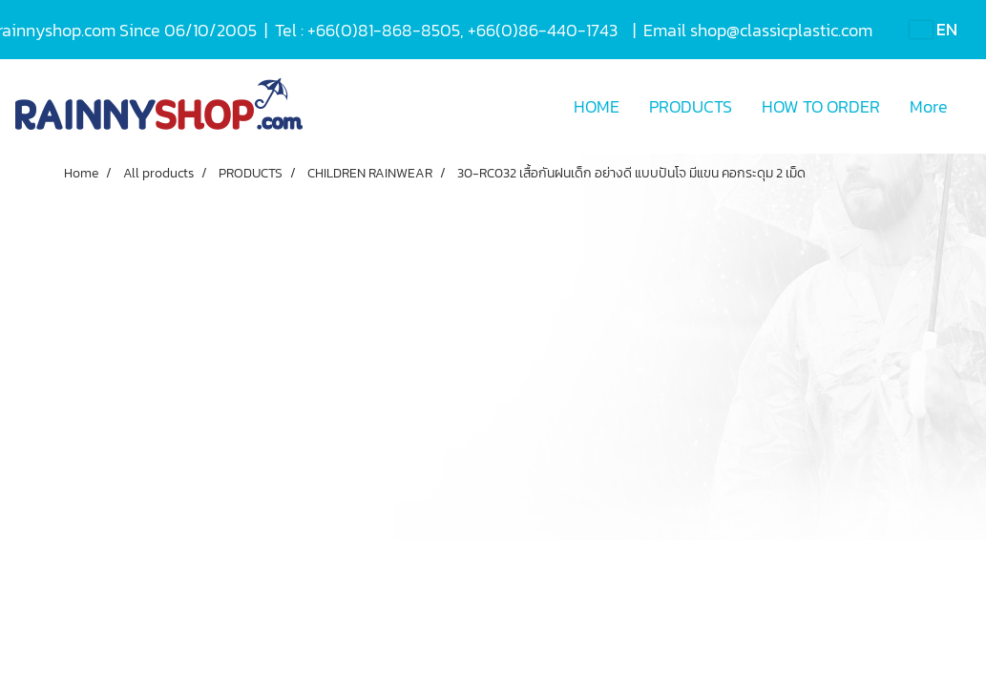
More (929, 106)
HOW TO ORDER (821, 106)
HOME (596, 106)
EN (933, 29)
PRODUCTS (690, 106)
